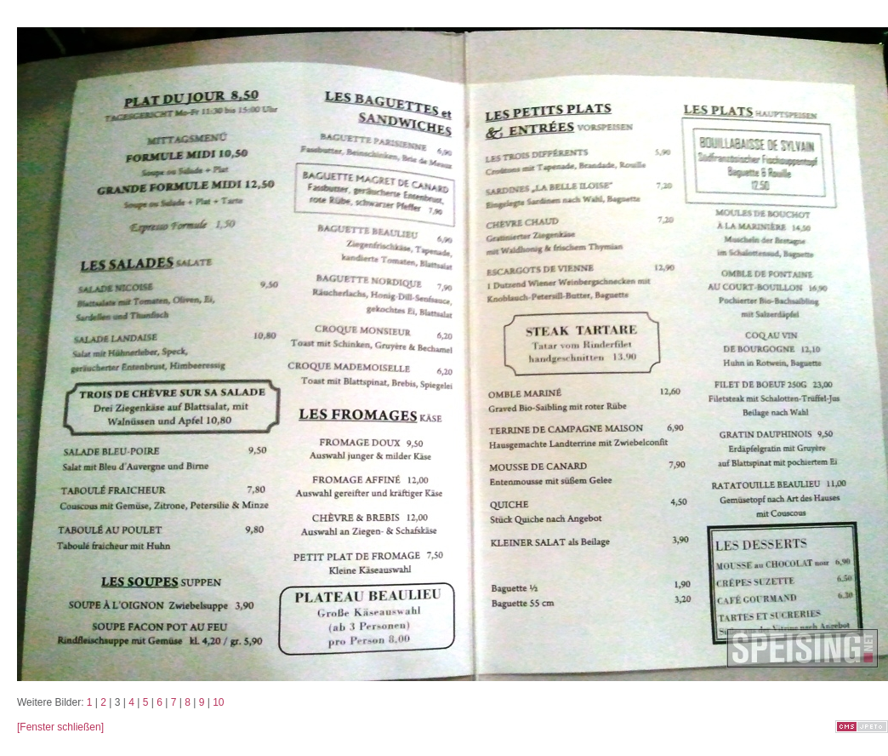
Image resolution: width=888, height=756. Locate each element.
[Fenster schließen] (60, 727)
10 (218, 702)
